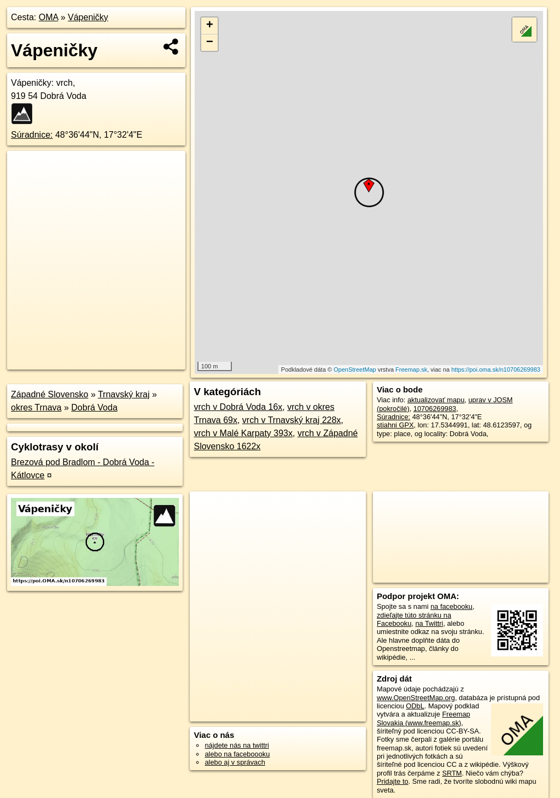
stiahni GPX (395, 425)
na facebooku (451, 606)
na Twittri (429, 623)
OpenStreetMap (355, 369)
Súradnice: (32, 134)
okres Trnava (36, 407)
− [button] (209, 42)
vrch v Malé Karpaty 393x (243, 433)
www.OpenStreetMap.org (416, 698)
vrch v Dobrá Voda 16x (238, 407)
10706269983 (434, 408)
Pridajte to (393, 781)
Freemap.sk (411, 369)
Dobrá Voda (94, 407)
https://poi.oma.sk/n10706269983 (495, 369)
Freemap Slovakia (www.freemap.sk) (423, 718)
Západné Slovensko (49, 394)
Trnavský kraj (124, 394)
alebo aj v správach (235, 762)
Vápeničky (88, 17)
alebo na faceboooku (237, 754)
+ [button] (209, 25)
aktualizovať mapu (435, 400)
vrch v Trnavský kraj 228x (291, 420)
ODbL (415, 706)
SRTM (452, 773)
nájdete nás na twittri (237, 745)
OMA (49, 17)
